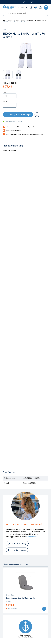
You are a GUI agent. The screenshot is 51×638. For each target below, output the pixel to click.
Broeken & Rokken (39, 20)
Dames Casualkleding (27, 20)
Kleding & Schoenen (13, 20)
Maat (4, 92)
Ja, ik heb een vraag (19, 543)
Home (4, 20)
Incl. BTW (22, 7)
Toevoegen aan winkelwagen (20, 115)
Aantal (5, 101)
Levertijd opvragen (19, 550)
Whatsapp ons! (31, 537)
